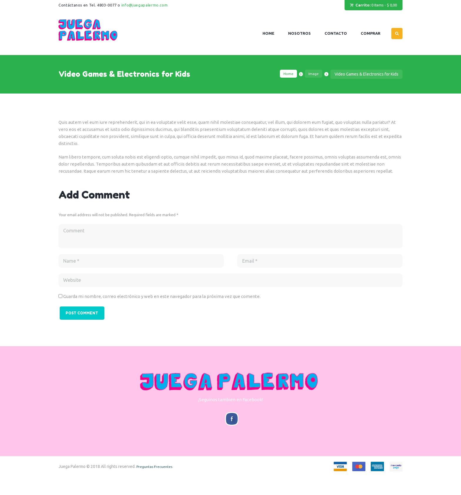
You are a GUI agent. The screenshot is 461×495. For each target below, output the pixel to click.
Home (285, 74)
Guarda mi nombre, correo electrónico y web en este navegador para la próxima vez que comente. (161, 305)
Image (312, 74)
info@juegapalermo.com (144, 5)
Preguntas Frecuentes (156, 484)
